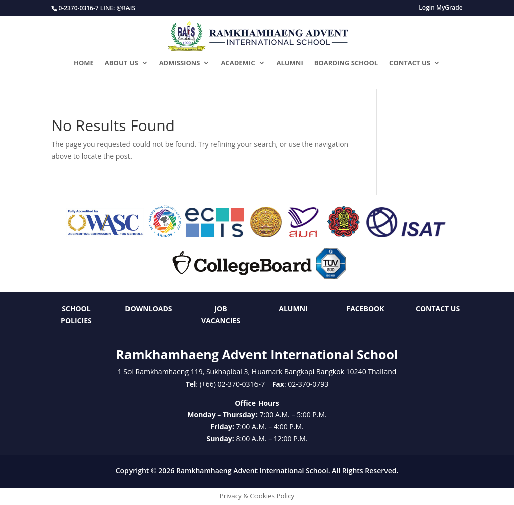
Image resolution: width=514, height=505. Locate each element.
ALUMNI (289, 63)
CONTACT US (409, 63)
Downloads (148, 308)
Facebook (365, 308)
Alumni (293, 308)
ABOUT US (121, 63)
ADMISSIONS (179, 63)
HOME (84, 63)
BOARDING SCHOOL (346, 63)
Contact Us (438, 308)
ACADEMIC (238, 63)
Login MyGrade (440, 8)
